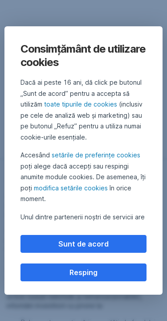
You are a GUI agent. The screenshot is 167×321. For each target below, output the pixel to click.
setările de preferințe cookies (96, 155)
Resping (83, 272)
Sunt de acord (83, 243)
